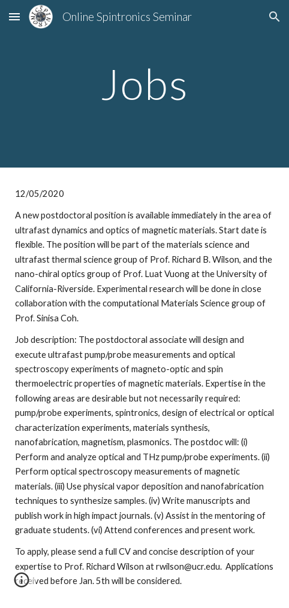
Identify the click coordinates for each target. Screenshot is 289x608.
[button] (14, 16)
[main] (144, 84)
